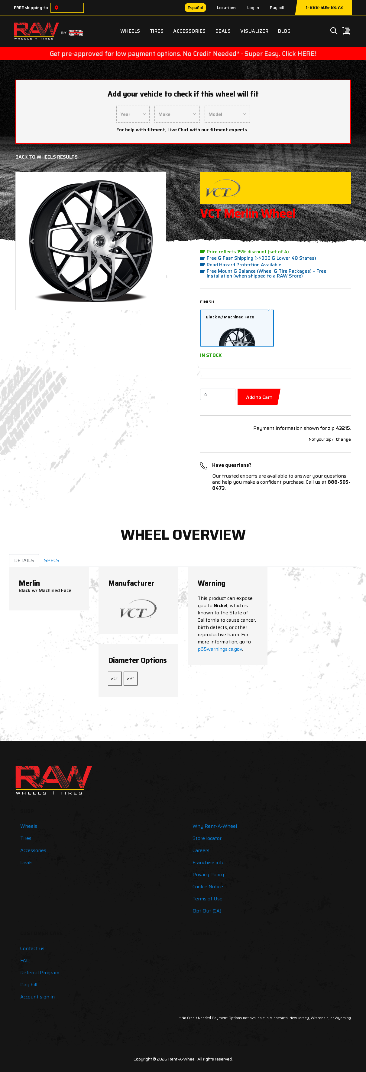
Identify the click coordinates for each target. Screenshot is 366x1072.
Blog (284, 31)
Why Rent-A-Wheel (215, 826)
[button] (32, 241)
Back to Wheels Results (46, 157)
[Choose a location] (56, 7)
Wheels (130, 31)
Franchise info (209, 862)
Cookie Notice (208, 886)
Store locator (207, 838)
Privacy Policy (208, 874)
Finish (207, 301)
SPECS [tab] (51, 560)
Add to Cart (259, 397)
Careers (201, 850)
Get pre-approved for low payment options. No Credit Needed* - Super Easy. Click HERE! (183, 54)
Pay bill (277, 7)
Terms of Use (207, 899)
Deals (223, 31)
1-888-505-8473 (324, 7)
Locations (226, 7)
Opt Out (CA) (207, 911)
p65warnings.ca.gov (220, 649)
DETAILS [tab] (24, 560)
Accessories (189, 31)
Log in (253, 7)
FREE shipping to (31, 7)
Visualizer (254, 31)
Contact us (32, 948)
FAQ (25, 960)
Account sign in (37, 997)
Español (195, 7)
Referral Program (39, 972)
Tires (157, 31)
